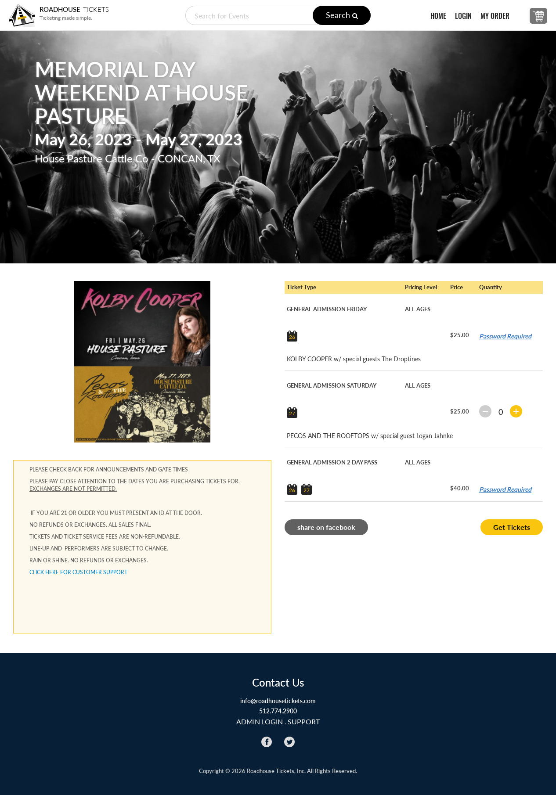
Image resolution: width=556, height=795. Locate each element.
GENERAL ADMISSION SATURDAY (331, 385)
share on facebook (326, 527)
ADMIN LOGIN (259, 721)
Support (304, 721)
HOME (438, 16)
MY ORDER (494, 16)
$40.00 (459, 488)
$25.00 (459, 334)
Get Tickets (511, 527)
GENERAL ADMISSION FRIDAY (327, 309)
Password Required (505, 336)
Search (342, 15)
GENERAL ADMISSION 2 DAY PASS (332, 462)
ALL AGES (417, 309)
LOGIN (463, 16)
